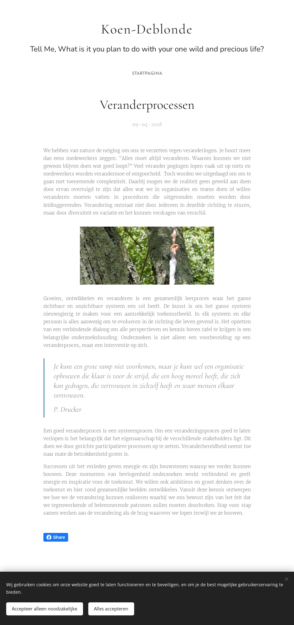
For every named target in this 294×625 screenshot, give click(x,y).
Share (55, 537)
